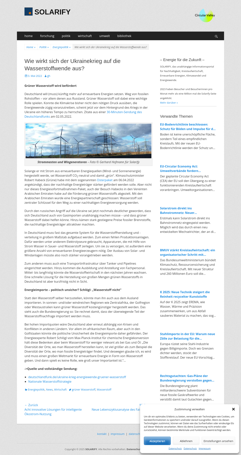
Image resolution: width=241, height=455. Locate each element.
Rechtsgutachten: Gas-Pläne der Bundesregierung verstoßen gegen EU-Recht (186, 378)
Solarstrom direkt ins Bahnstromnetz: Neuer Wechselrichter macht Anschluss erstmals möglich (184, 210)
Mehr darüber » (169, 102)
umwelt (104, 36)
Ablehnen (186, 441)
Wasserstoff (104, 389)
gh (48, 76)
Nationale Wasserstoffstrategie (50, 381)
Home (30, 47)
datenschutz (136, 434)
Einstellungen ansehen (218, 441)
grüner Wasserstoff (83, 389)
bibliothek (124, 36)
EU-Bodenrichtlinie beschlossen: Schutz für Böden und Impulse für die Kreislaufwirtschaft (188, 126)
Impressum (204, 448)
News (49, 389)
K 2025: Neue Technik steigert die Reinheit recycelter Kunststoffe (185, 294)
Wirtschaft (60, 389)
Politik (44, 47)
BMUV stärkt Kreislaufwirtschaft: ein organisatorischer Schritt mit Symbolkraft (187, 252)
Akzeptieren (157, 441)
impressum (118, 434)
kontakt (101, 434)
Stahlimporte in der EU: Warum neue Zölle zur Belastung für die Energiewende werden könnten (187, 336)
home (28, 36)
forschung (47, 36)
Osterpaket (105, 180)
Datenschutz (175, 448)
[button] (233, 409)
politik (66, 36)
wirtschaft (85, 36)
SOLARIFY (52, 12)
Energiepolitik (62, 47)
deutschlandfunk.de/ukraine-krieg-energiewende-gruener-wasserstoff (77, 377)
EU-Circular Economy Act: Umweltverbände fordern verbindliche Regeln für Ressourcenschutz (179, 168)
